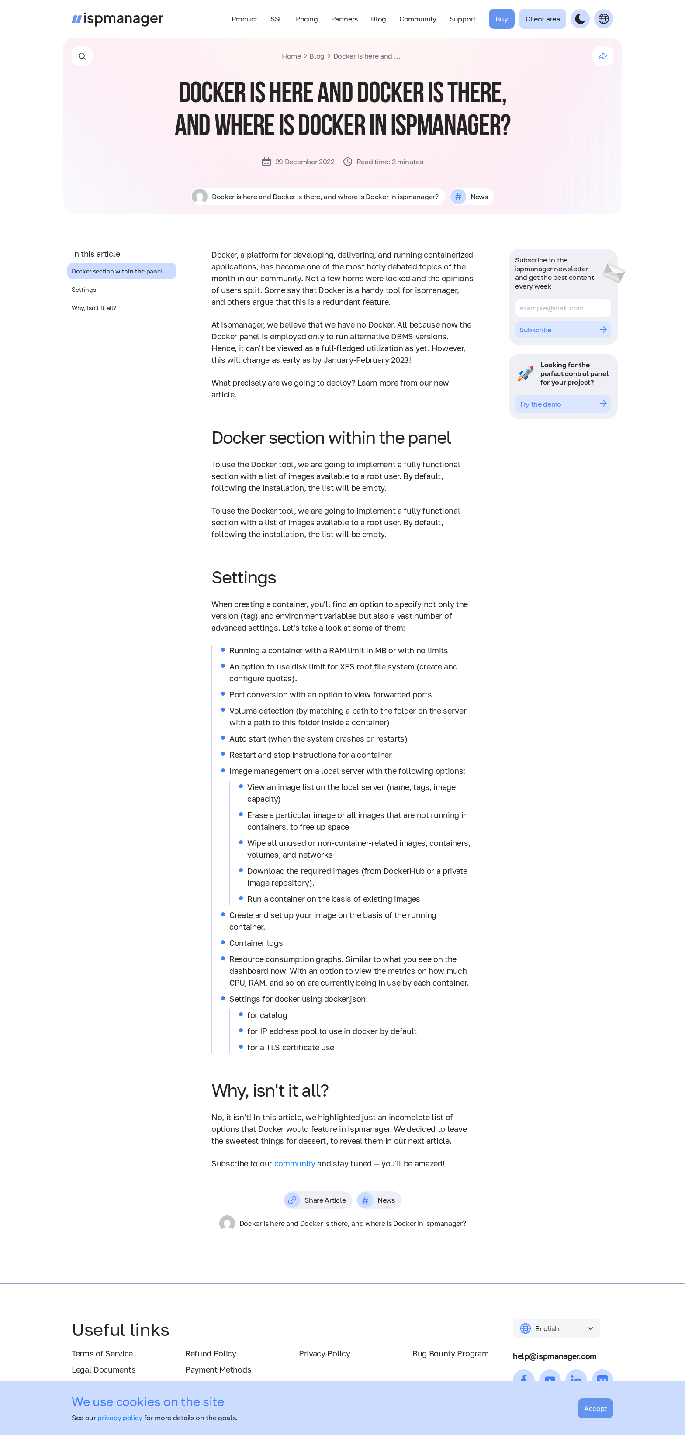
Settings (84, 289)
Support (463, 18)
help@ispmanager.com (555, 1356)
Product (244, 18)
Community (417, 18)
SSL (276, 18)
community (294, 1163)
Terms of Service (102, 1353)
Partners (344, 18)
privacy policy (119, 1417)
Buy (501, 18)
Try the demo (563, 404)
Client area (543, 18)
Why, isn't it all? (94, 307)
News (479, 196)
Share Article (315, 1200)
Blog (378, 18)
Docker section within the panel (117, 271)
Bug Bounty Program (450, 1353)
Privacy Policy (324, 1353)
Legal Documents (103, 1369)
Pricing (307, 18)
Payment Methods (218, 1369)
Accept (595, 1408)
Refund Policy (210, 1353)
